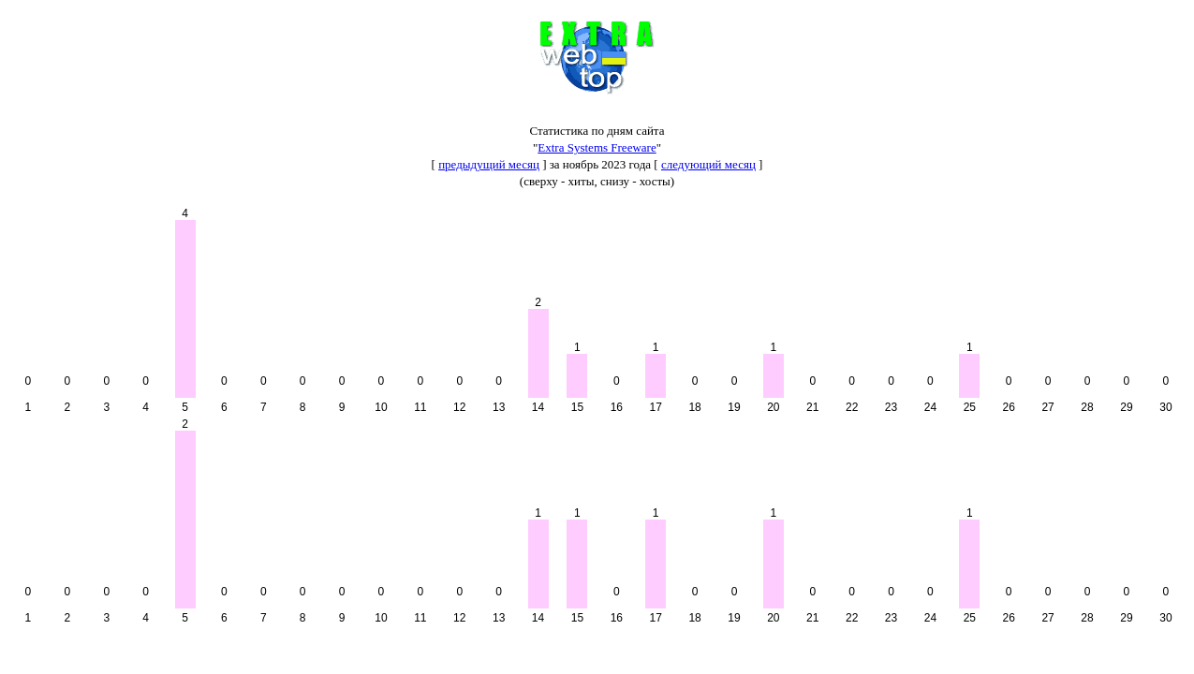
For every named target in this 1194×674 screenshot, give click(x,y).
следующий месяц (708, 164)
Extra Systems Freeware (597, 147)
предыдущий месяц (488, 164)
